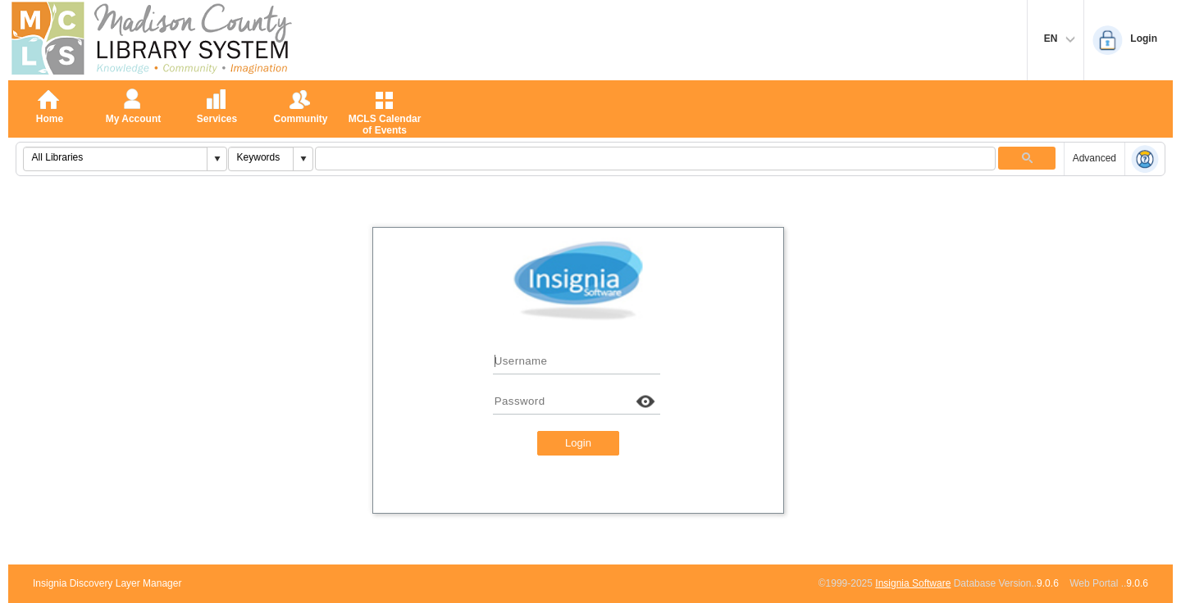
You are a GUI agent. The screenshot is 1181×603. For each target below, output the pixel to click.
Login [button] (578, 443)
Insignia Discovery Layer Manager (107, 583)
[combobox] (115, 157)
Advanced (1094, 158)
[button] (216, 158)
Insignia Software (913, 583)
